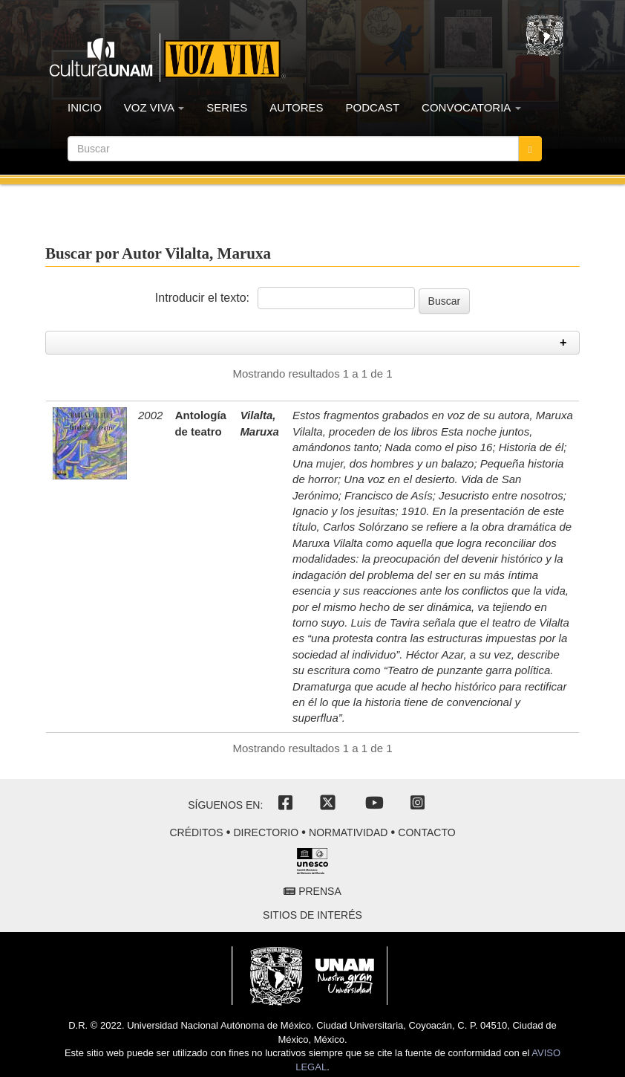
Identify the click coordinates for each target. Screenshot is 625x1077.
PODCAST (373, 107)
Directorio (265, 832)
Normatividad (348, 832)
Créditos (196, 832)
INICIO (85, 107)
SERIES (226, 107)
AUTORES (296, 107)
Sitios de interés (312, 915)
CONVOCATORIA (471, 107)
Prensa (312, 891)
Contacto (426, 832)
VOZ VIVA (154, 107)
